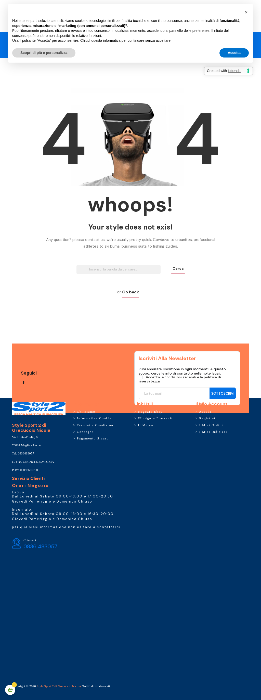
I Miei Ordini (211, 425)
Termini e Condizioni (96, 425)
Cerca (178, 268)
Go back (130, 292)
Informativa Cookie (94, 418)
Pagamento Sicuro (93, 438)
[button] (246, 12)
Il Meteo (145, 425)
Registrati (208, 418)
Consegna (85, 432)
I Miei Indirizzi (213, 432)
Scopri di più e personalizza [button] (43, 53)
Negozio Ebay (150, 411)
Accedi (205, 411)
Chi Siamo (86, 411)
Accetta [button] (234, 53)
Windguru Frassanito (156, 418)
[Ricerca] (118, 269)
